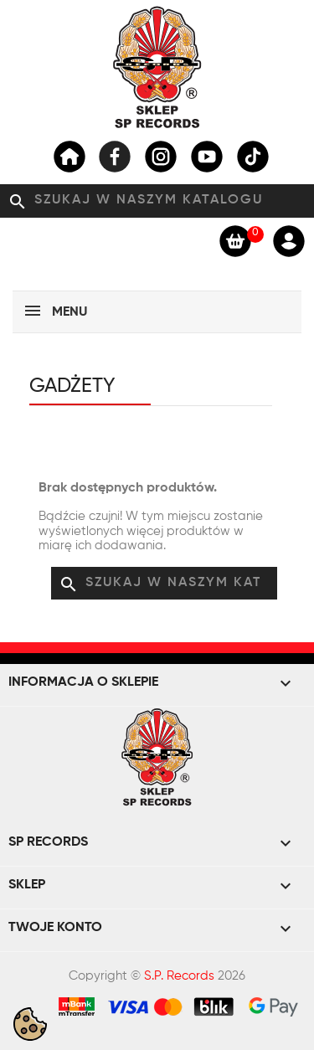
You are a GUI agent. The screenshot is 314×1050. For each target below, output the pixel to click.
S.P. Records (179, 976)
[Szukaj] (157, 201)
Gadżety (72, 386)
